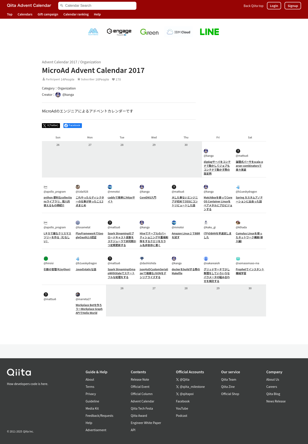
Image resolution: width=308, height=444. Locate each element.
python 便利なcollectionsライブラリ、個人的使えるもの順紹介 (58, 201)
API (133, 430)
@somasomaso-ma (247, 260)
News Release (276, 401)
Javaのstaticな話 (86, 269)
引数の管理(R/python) (57, 269)
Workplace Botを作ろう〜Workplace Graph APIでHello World (89, 308)
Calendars (25, 14)
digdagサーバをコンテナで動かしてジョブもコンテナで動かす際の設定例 (217, 167)
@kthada (241, 224)
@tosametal (83, 224)
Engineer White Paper (146, 422)
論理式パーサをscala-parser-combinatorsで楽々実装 (249, 165)
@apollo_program (55, 189)
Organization (90, 61)
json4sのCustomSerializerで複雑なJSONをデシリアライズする (154, 273)
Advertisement (96, 430)
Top (9, 14)
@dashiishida (148, 260)
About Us (272, 379)
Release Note (140, 379)
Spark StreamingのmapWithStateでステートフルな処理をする (121, 273)
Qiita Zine (228, 386)
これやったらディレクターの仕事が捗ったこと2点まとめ (90, 201)
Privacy (91, 394)
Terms (90, 386)
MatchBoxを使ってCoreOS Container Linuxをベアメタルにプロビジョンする (218, 203)
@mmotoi (114, 189)
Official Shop (230, 394)
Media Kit (92, 408)
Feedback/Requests (99, 415)
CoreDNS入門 (148, 197)
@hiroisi (49, 260)
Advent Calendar (142, 401)
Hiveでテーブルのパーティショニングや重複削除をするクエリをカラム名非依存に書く (154, 239)
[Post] (51, 125)
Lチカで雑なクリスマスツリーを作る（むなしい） (57, 237)
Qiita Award (139, 415)
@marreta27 (83, 296)
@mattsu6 (242, 153)
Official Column (142, 394)
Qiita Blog (273, 394)
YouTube (182, 408)
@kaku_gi (210, 224)
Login (274, 5)
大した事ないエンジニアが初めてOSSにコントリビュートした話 (185, 201)
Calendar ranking (76, 14)
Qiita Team (228, 379)
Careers (271, 386)
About (90, 379)
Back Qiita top (253, 5)
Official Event (140, 386)
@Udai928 (82, 189)
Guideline (92, 401)
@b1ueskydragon (246, 189)
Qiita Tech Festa (142, 408)
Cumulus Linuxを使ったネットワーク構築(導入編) (249, 237)
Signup (293, 5)
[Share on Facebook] (72, 125)
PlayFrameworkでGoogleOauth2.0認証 (89, 235)
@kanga (209, 153)
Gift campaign (48, 14)
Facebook (183, 401)
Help (97, 14)
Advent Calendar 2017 (59, 61)
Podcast (181, 415)
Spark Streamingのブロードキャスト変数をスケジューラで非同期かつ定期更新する (122, 239)
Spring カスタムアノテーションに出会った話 (249, 199)
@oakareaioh (212, 260)
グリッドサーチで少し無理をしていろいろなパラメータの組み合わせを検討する (217, 275)
